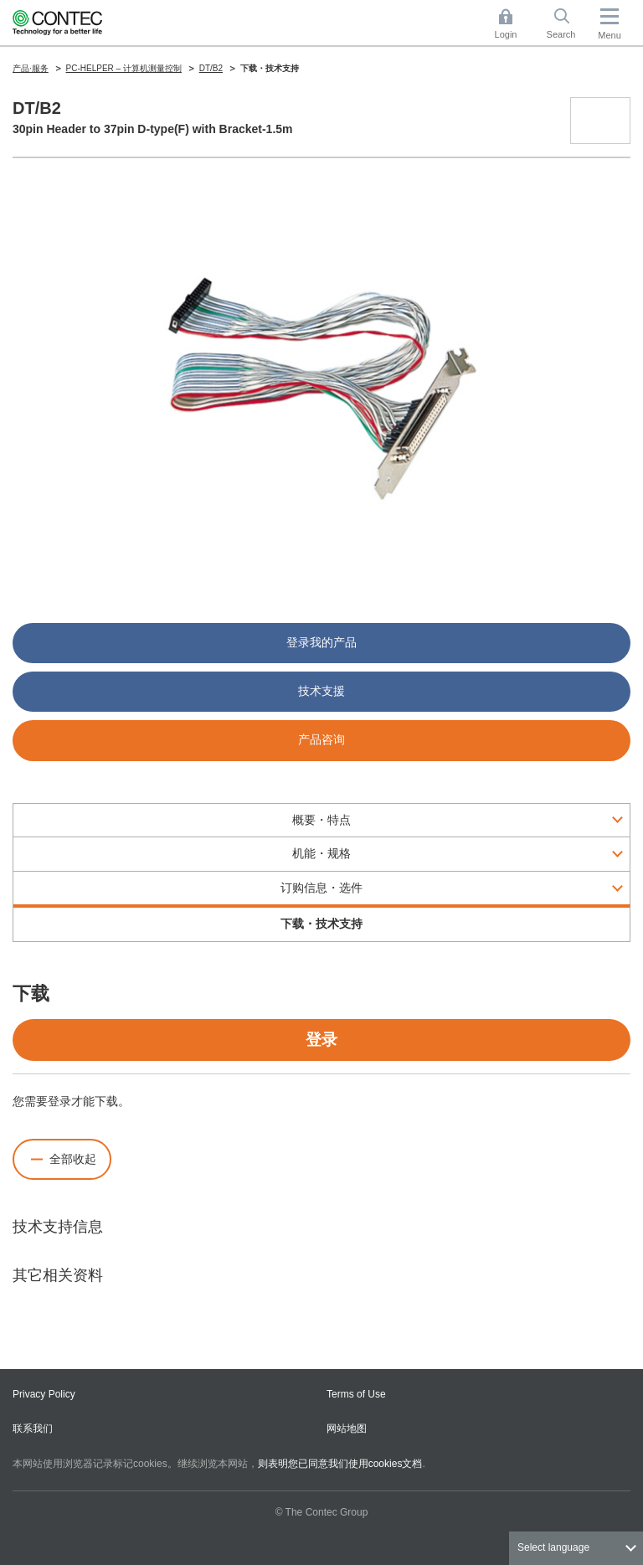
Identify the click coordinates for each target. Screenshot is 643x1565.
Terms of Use (356, 1394)
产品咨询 (321, 739)
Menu (609, 35)
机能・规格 (321, 853)
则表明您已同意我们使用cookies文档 (340, 1464)
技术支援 (321, 691)
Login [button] (514, 23)
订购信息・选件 (321, 887)
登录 (321, 1039)
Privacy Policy (44, 1394)
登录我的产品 (321, 642)
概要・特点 (321, 819)
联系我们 (33, 1428)
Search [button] (568, 23)
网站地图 (347, 1428)
